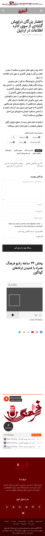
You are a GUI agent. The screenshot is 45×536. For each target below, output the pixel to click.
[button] (41, 10)
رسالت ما (13, 521)
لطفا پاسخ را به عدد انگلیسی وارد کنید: (30, 231)
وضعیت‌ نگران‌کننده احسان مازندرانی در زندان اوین (14, 164)
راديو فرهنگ (8, 150)
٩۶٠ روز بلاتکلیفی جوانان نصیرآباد (34, 164)
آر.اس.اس (16, 524)
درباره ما (6, 521)
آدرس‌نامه (23, 524)
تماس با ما (31, 524)
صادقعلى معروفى (37, 153)
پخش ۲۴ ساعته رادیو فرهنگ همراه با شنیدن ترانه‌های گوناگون (24, 268)
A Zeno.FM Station (36, 320)
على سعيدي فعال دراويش (23, 153)
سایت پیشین (39, 521)
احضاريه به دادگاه (29, 150)
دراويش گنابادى (18, 150)
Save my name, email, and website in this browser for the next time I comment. (26, 225)
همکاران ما (30, 521)
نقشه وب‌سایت (22, 521)
